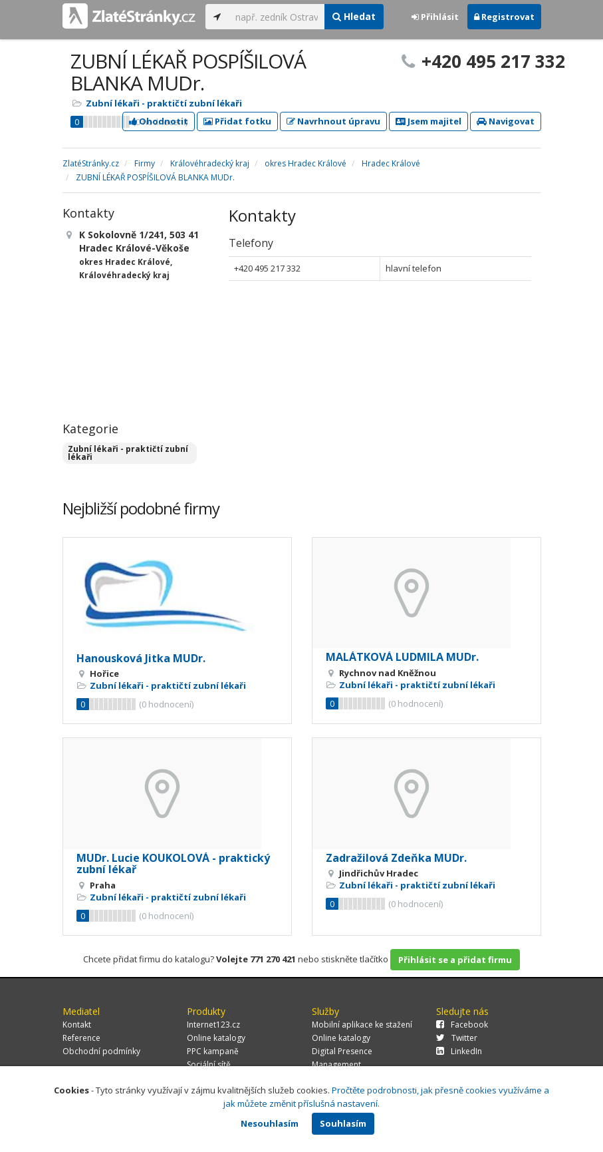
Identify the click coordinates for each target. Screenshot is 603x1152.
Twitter (456, 1038)
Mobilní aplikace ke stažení (362, 1024)
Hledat (354, 16)
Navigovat (506, 121)
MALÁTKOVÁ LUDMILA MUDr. (402, 657)
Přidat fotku (237, 121)
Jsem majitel (428, 121)
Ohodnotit (158, 121)
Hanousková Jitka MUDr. (140, 658)
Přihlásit (435, 17)
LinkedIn (459, 1051)
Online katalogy (216, 1038)
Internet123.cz (213, 1024)
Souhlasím (343, 1123)
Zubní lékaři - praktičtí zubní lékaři (164, 103)
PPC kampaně (213, 1051)
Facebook (462, 1024)
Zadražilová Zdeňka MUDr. (396, 858)
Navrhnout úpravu (333, 121)
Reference (81, 1038)
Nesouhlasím (270, 1123)
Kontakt (76, 1024)
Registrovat (504, 17)
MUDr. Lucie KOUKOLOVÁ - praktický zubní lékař (173, 864)
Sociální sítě (209, 1064)
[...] (277, 16)
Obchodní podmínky (101, 1051)
